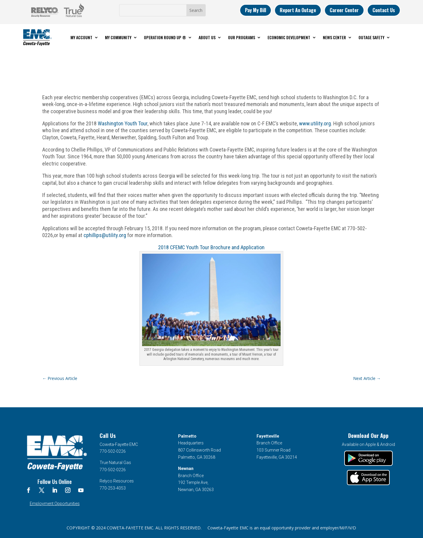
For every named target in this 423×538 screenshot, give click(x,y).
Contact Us (383, 10)
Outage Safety (371, 37)
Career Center (344, 10)
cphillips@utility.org (105, 235)
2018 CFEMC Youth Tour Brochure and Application (211, 247)
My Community (118, 37)
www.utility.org (315, 123)
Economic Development (289, 37)
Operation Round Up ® (165, 37)
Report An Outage (298, 10)
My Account (81, 37)
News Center (334, 37)
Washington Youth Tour (122, 123)
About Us (207, 37)
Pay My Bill (255, 10)
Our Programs (241, 37)
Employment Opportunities (55, 503)
